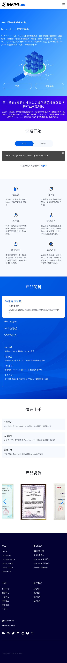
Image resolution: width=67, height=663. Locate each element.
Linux (24, 144)
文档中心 (5, 593)
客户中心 (5, 589)
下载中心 (5, 597)
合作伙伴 (37, 597)
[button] (5, 501)
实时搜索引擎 (39, 551)
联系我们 (37, 593)
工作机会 (37, 601)
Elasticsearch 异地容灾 (42, 563)
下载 (17, 86)
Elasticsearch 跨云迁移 (42, 559)
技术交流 (5, 605)
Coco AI (4, 551)
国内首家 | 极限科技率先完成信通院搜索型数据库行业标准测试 (33, 104)
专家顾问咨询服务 (41, 567)
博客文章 (5, 601)
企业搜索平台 (39, 555)
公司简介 (37, 589)
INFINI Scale (6, 571)
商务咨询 (50, 86)
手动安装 (43, 166)
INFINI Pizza (6, 555)
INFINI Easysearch (8, 559)
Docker (42, 144)
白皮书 (4, 609)
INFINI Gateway (7, 563)
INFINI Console (7, 567)
